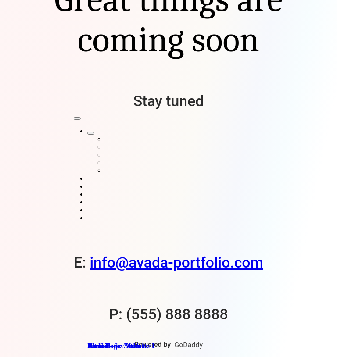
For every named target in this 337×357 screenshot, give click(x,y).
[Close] (77, 118)
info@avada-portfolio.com (176, 262)
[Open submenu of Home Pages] (90, 133)
